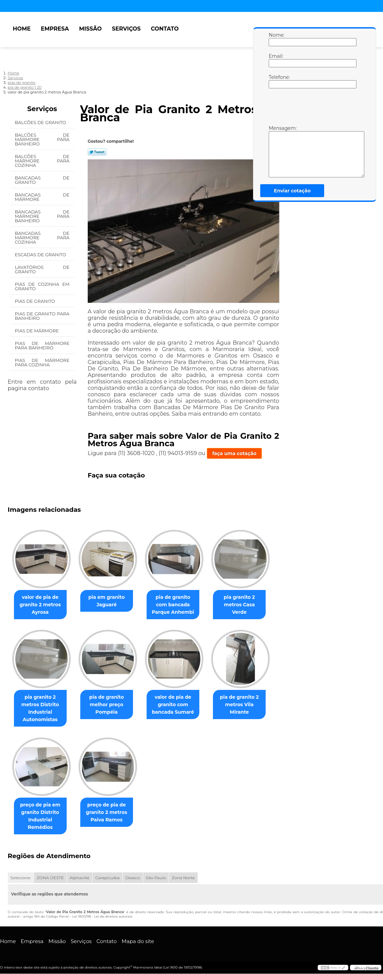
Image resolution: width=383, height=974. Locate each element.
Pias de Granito (35, 301)
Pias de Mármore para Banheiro (42, 345)
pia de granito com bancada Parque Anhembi (179, 604)
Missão (90, 28)
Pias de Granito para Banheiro (42, 316)
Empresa (55, 28)
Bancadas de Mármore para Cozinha (42, 237)
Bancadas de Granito (42, 180)
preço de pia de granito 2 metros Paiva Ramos (110, 812)
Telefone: (275, 81)
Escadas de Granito (41, 254)
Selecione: (21, 878)
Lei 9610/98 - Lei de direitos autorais (102, 917)
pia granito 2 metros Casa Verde (249, 601)
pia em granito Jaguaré (111, 601)
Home (22, 28)
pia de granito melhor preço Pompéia (110, 705)
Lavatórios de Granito (42, 269)
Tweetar (97, 152)
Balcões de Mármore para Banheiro (42, 139)
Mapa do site (137, 942)
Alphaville (79, 878)
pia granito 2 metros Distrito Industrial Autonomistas (42, 709)
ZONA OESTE (50, 878)
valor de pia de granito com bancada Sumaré (180, 705)
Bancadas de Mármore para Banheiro (42, 216)
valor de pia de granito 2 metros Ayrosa (41, 604)
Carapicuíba (107, 878)
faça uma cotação (234, 453)
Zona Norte (183, 878)
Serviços (126, 28)
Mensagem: (275, 151)
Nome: (275, 39)
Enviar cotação (292, 191)
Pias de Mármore (37, 330)
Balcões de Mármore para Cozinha (42, 161)
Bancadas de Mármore (42, 197)
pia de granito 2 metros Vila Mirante (249, 705)
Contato (165, 28)
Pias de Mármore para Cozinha (42, 362)
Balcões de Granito (41, 122)
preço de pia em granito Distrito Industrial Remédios (41, 816)
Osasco (133, 878)
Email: (275, 60)
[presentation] (312, 108)
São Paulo (156, 878)
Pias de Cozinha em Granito (42, 286)
